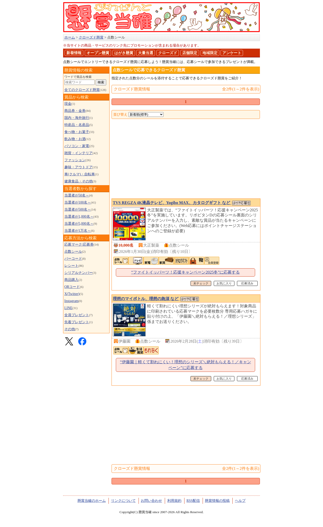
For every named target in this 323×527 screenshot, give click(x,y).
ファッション (75, 160)
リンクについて (123, 501)
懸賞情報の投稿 (217, 501)
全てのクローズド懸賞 (82, 90)
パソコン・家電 (76, 146)
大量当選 (145, 53)
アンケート (231, 53)
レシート (71, 266)
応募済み (247, 283)
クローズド (167, 53)
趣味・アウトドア (78, 167)
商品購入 (71, 280)
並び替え (120, 114)
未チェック (200, 283)
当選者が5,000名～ (79, 223)
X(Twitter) (71, 294)
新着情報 (74, 53)
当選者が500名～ (77, 209)
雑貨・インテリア (78, 153)
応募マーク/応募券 (79, 244)
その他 (69, 329)
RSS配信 (193, 501)
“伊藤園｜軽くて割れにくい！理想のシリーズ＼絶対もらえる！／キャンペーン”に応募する (185, 365)
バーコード (73, 258)
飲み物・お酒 (75, 139)
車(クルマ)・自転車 (79, 174)
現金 (67, 104)
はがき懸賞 (123, 53)
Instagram (71, 301)
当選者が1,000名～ (79, 216)
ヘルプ (240, 501)
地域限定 (210, 53)
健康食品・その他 (78, 181)
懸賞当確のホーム (91, 501)
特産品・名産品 (76, 125)
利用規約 (174, 501)
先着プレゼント (76, 322)
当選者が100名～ (77, 202)
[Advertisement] (186, 159)
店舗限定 (189, 53)
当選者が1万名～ (77, 231)
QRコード (72, 287)
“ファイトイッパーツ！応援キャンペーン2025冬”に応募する (185, 272)
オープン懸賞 (98, 53)
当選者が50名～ (76, 195)
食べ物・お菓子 (76, 132)
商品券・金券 (75, 111)
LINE (68, 308)
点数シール (73, 251)
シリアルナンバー (78, 273)
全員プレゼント (76, 315)
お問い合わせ (151, 501)
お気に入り (224, 283)
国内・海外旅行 (76, 118)
